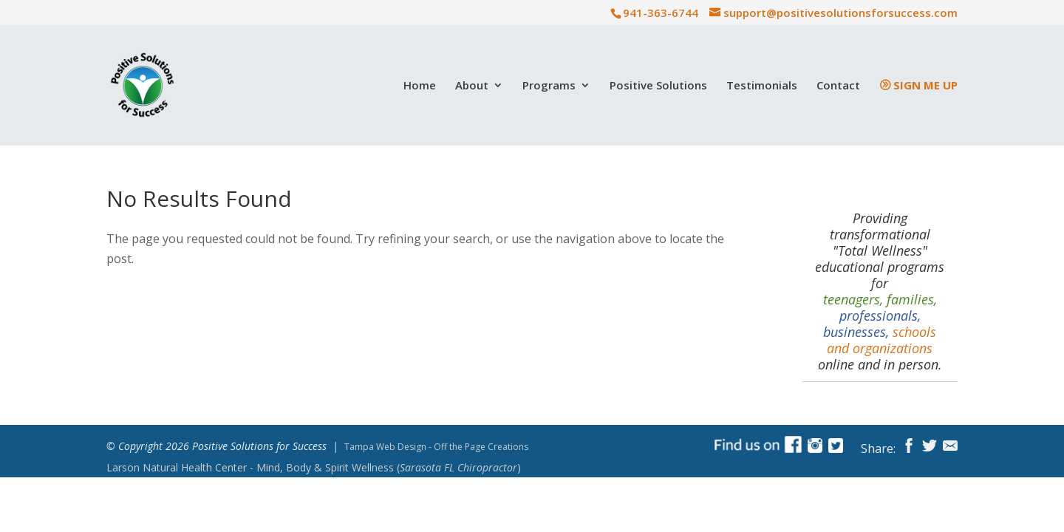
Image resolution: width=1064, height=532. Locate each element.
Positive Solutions (658, 86)
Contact (838, 86)
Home (419, 86)
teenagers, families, (880, 299)
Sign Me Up (925, 86)
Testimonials (761, 86)
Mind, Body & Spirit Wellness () (313, 468)
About (471, 86)
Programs (549, 86)
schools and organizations (881, 340)
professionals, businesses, (872, 324)
